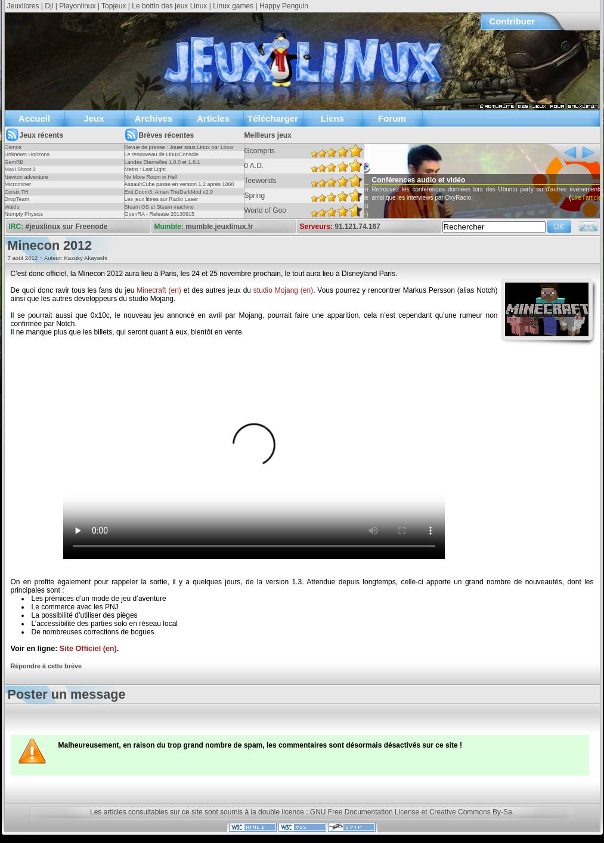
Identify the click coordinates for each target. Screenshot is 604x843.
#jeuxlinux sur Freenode (67, 226)
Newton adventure (26, 177)
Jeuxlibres (23, 6)
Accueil (34, 118)
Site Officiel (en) (88, 648)
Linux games (233, 6)
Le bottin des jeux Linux (169, 6)
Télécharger (272, 118)
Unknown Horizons (27, 154)
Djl (49, 6)
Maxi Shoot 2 (20, 169)
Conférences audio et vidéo (439, 180)
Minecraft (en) (159, 290)
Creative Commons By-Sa (470, 812)
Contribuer (512, 21)
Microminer (18, 184)
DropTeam (17, 199)
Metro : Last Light (145, 169)
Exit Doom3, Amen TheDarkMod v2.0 (169, 192)
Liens (332, 118)
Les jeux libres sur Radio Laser (162, 199)
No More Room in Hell (151, 177)
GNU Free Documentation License (364, 812)
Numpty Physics (24, 214)
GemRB (14, 162)
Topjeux (113, 6)
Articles (213, 118)
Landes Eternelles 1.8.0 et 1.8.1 (162, 162)
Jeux (93, 118)
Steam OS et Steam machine (159, 207)
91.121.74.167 (357, 226)
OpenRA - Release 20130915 (160, 214)
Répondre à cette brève (46, 666)
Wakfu (12, 207)
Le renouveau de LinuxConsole (162, 154)
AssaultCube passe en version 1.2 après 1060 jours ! (179, 187)
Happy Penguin (283, 6)
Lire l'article (371, 214)
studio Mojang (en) (283, 290)
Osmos (13, 147)
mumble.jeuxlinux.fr (219, 226)
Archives (153, 118)
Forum (392, 118)
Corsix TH (17, 192)
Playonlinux (77, 6)
